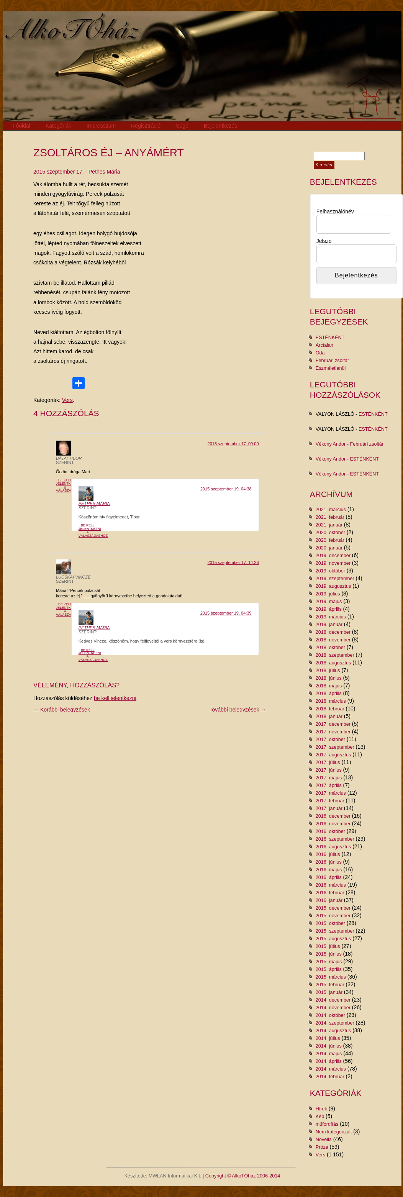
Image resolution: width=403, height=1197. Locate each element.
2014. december (333, 1000)
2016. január (329, 900)
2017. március (331, 793)
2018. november (333, 640)
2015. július (328, 946)
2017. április (329, 785)
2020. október (330, 532)
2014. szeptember (335, 1023)
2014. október (330, 1015)
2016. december (333, 816)
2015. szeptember (335, 931)
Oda (320, 353)
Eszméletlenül (331, 368)
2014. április (329, 1061)
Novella (324, 1139)
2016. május (329, 869)
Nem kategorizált (334, 1132)
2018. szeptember (335, 655)
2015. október (330, 923)
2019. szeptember (335, 578)
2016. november (333, 823)
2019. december (333, 555)
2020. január (329, 548)
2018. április (329, 693)
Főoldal (21, 126)
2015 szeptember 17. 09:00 (233, 443)
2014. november (333, 1007)
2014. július (328, 1038)
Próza (322, 1147)
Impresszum (101, 126)
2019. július (328, 594)
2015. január (329, 992)
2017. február (330, 800)
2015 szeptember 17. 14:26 (233, 562)
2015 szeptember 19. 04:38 (226, 489)
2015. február (330, 984)
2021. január (329, 525)
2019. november (333, 563)
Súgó (182, 126)
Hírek (321, 1109)
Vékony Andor (331, 444)
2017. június (329, 770)
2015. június (329, 954)
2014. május (329, 1053)
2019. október (330, 571)
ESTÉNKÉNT (330, 337)
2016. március (331, 885)
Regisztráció (146, 126)
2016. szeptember (335, 839)
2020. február (330, 540)
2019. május (329, 601)
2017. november (333, 732)
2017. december (333, 724)
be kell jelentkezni (115, 698)
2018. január (329, 716)
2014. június (329, 1046)
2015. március (331, 977)
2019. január (329, 624)
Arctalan (324, 345)
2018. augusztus (333, 663)
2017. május (329, 778)
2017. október (330, 739)
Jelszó (324, 241)
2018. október (330, 647)
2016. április (329, 877)
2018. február (330, 709)
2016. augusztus (333, 846)
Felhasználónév (335, 211)
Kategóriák (58, 126)
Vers (67, 400)
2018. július (328, 670)
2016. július (328, 854)
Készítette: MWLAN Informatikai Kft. (163, 1176)
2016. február (330, 892)
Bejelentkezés (220, 126)
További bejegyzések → (238, 710)
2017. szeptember (335, 747)
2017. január (329, 808)
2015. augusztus (333, 938)
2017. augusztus (333, 755)
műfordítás (327, 1124)
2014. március (331, 1069)
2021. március (331, 509)
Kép (320, 1116)
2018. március (331, 701)
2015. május (329, 961)
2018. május (329, 686)
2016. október (330, 831)
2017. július (328, 762)
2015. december (333, 908)
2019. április (329, 609)
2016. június (329, 862)
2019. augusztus (333, 586)
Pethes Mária (104, 172)
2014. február (330, 1076)
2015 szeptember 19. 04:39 (226, 613)
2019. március (331, 617)
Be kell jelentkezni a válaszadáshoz (70, 485)
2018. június (329, 678)
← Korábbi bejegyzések (61, 710)
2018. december (333, 632)
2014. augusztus (333, 1030)
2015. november (333, 915)
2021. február (330, 517)
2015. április (329, 969)
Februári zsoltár (332, 360)
